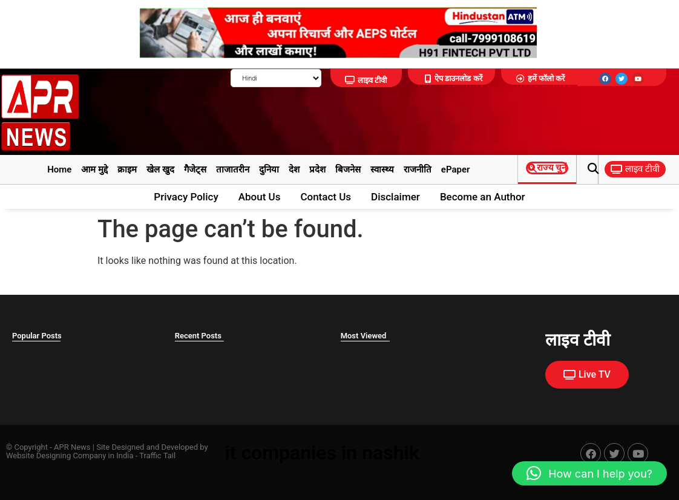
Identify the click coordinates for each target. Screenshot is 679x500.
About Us (259, 197)
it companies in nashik (322, 452)
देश (294, 169)
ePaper (455, 169)
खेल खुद (160, 169)
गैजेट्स (195, 169)
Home (59, 169)
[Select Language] (276, 78)
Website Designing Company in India (69, 455)
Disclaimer (395, 197)
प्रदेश (317, 169)
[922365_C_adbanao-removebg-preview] (335, 55)
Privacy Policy (186, 197)
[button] (593, 169)
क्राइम (127, 169)
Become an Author (482, 197)
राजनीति (417, 169)
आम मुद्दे (94, 169)
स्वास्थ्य (382, 169)
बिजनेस (348, 169)
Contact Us (325, 197)
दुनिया (269, 169)
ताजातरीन (232, 169)
